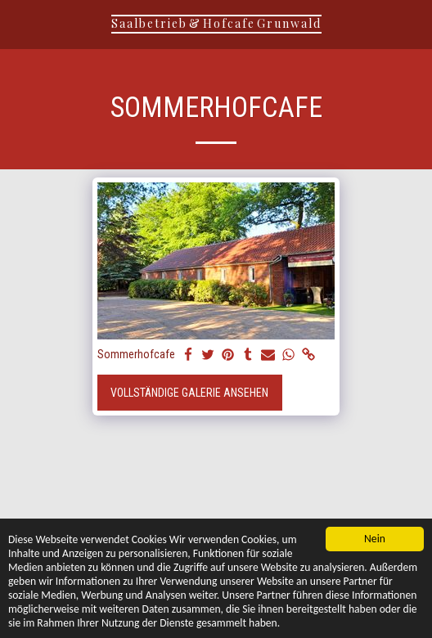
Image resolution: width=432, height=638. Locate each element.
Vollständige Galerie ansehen (189, 392)
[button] (18, 23)
